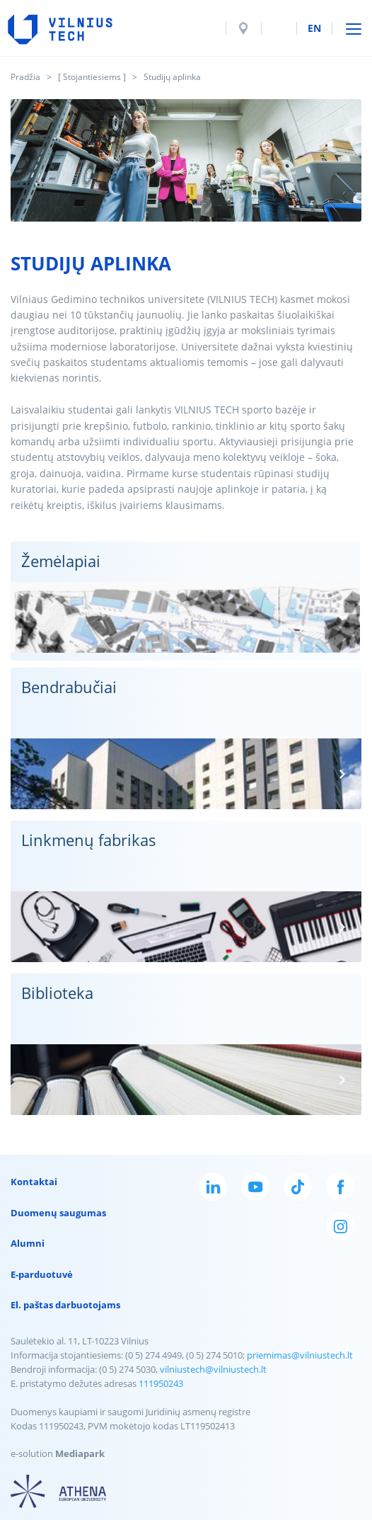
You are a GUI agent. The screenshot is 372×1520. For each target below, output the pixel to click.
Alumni (28, 1243)
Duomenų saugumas (58, 1212)
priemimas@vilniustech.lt (300, 1355)
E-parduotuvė (42, 1274)
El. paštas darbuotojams (65, 1304)
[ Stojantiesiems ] (92, 77)
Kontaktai (34, 1181)
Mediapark (80, 1453)
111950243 (161, 1383)
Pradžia (25, 77)
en (314, 28)
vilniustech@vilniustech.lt (213, 1369)
